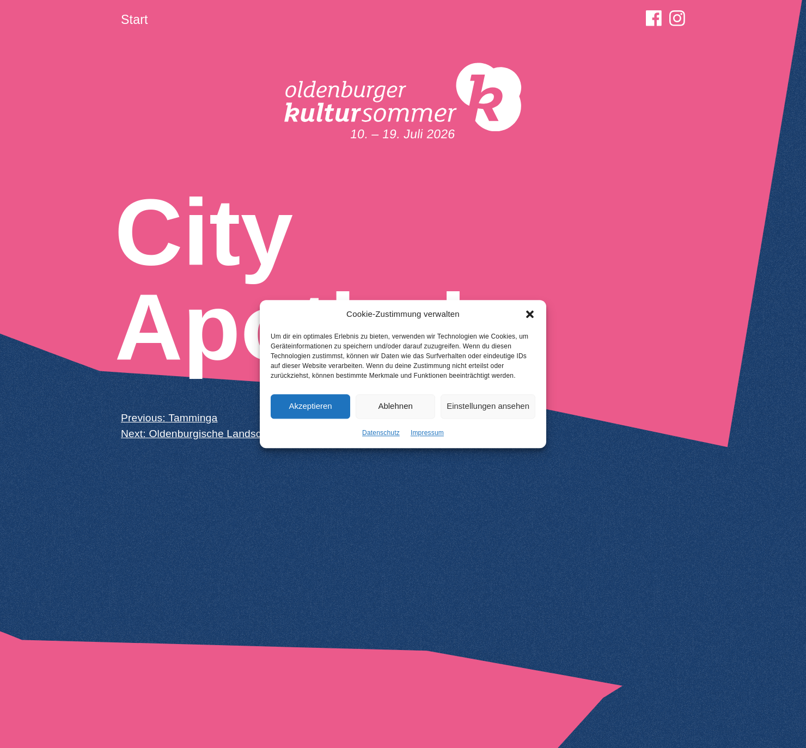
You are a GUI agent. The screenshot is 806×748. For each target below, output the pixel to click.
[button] (529, 317)
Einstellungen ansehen (488, 409)
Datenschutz (381, 436)
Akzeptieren (310, 409)
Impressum (427, 436)
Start (134, 20)
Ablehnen (395, 409)
